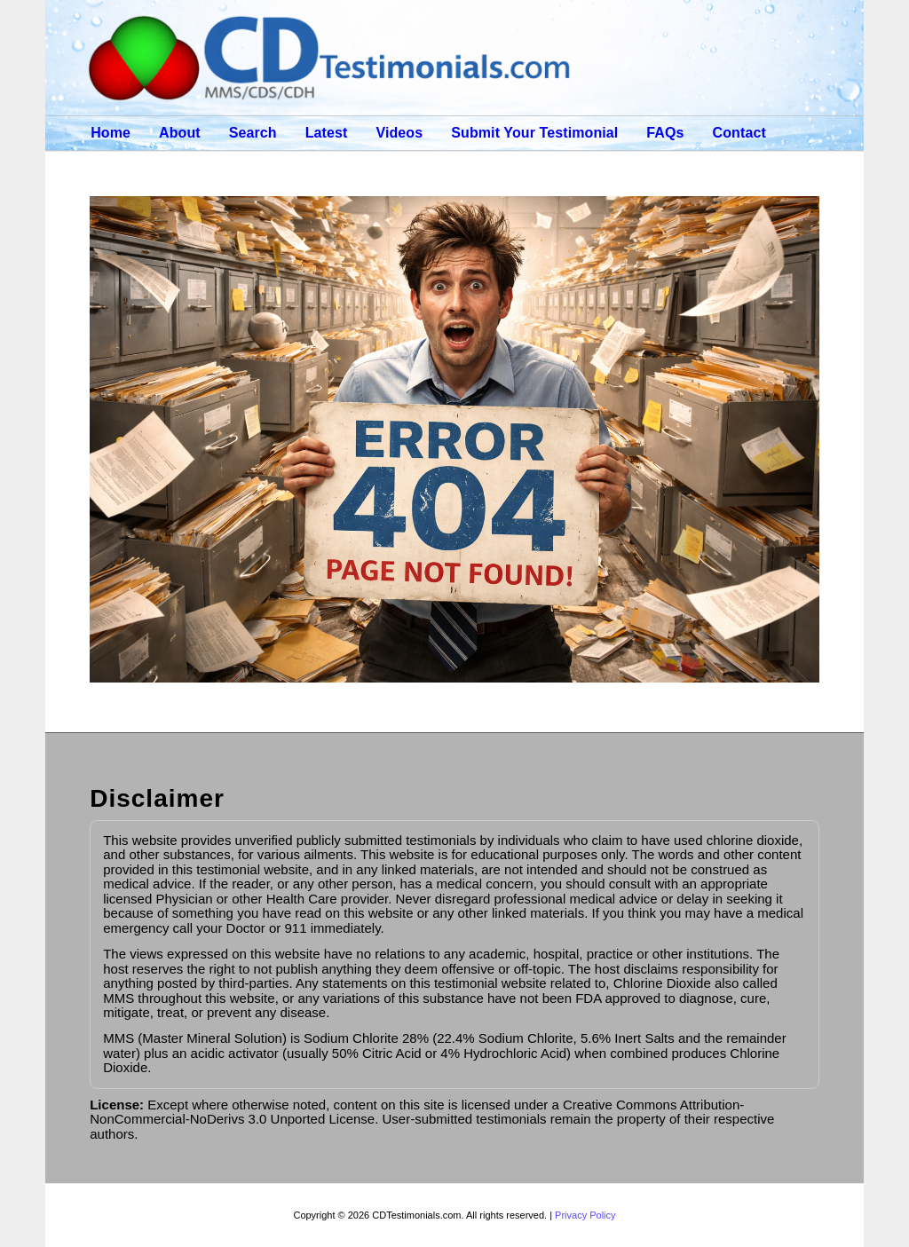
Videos (399, 132)
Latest (326, 132)
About (180, 132)
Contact (739, 132)
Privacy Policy (585, 1215)
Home (110, 132)
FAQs (665, 132)
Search (253, 132)
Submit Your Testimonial (534, 132)
